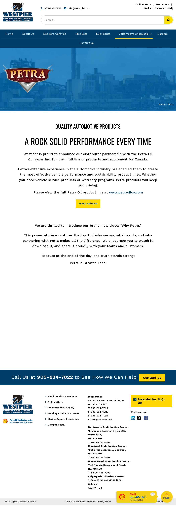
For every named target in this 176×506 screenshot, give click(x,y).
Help (170, 8)
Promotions (163, 4)
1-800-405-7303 (100, 473)
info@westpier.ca (101, 420)
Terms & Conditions (75, 502)
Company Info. (56, 425)
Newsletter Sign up (149, 402)
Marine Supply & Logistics (63, 420)
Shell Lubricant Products (63, 397)
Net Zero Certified (54, 33)
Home (9, 33)
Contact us (87, 42)
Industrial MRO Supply (61, 408)
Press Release (88, 204)
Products (81, 33)
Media (147, 8)
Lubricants (103, 33)
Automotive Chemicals (134, 33)
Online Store (143, 4)
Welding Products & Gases (63, 414)
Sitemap (91, 502)
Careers (159, 8)
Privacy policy (104, 502)
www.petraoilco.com (126, 192)
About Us (28, 33)
